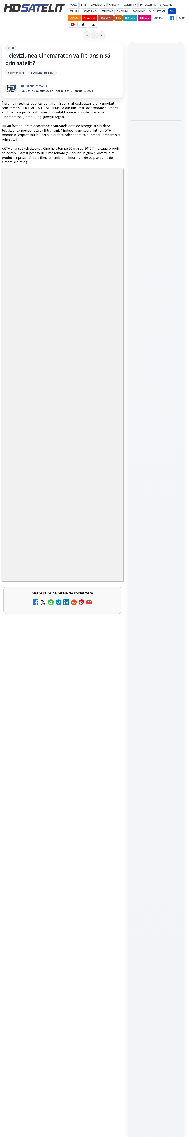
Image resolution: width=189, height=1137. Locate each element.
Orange (74, 17)
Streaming (166, 4)
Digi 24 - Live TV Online (38, 958)
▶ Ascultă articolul (42, 72)
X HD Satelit (156, 525)
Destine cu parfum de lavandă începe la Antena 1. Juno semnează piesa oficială (156, 135)
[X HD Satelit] (93, 25)
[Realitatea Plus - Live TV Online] (107, 898)
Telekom (144, 17)
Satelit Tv (130, 4)
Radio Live (139, 11)
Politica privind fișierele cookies (156, 640)
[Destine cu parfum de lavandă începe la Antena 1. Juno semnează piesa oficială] (156, 159)
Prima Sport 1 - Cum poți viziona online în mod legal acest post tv (54, 820)
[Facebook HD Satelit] (172, 18)
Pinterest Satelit (156, 535)
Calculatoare (157, 11)
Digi (136, 583)
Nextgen (130, 17)
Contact (159, 17)
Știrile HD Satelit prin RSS (156, 547)
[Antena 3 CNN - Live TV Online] (107, 863)
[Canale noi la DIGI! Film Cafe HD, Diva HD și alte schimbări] (107, 645)
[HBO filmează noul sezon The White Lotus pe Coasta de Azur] (156, 207)
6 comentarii (16, 72)
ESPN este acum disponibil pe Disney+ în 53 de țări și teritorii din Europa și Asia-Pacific (52, 710)
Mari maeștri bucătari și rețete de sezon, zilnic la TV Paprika (49, 673)
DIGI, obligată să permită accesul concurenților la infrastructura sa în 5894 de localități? (51, 748)
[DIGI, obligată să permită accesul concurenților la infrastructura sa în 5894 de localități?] (107, 754)
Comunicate (98, 4)
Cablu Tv (114, 4)
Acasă (73, 4)
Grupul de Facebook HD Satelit (156, 481)
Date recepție (148, 4)
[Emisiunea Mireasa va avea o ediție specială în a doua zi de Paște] (107, 792)
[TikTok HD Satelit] (83, 25)
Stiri (11, 48)
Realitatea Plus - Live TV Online (46, 888)
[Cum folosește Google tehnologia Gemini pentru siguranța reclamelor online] (156, 107)
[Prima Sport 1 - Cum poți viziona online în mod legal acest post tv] (107, 827)
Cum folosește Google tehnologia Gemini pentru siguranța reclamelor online (153, 82)
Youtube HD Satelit (156, 504)
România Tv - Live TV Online (43, 923)
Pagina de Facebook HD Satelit (156, 466)
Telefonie (107, 11)
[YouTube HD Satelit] (73, 25)
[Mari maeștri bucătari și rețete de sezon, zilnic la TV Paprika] (107, 681)
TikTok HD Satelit (156, 514)
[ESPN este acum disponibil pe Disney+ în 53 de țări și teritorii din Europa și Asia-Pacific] (107, 716)
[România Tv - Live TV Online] (107, 933)
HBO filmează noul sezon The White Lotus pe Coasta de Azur (156, 185)
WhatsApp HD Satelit (156, 494)
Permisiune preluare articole (156, 628)
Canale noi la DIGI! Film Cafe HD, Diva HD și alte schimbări (52, 638)
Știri (84, 4)
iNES (118, 17)
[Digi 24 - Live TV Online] (107, 968)
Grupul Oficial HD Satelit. (41, 533)
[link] (62, 646)
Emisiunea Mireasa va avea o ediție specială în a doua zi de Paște (50, 784)
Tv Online (122, 11)
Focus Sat (106, 17)
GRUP (182, 17)
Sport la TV (90, 11)
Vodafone (89, 17)
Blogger (124, 998)
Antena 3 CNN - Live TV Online (45, 852)
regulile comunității (62, 523)
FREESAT (149, 583)
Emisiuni (74, 11)
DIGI (172, 11)
